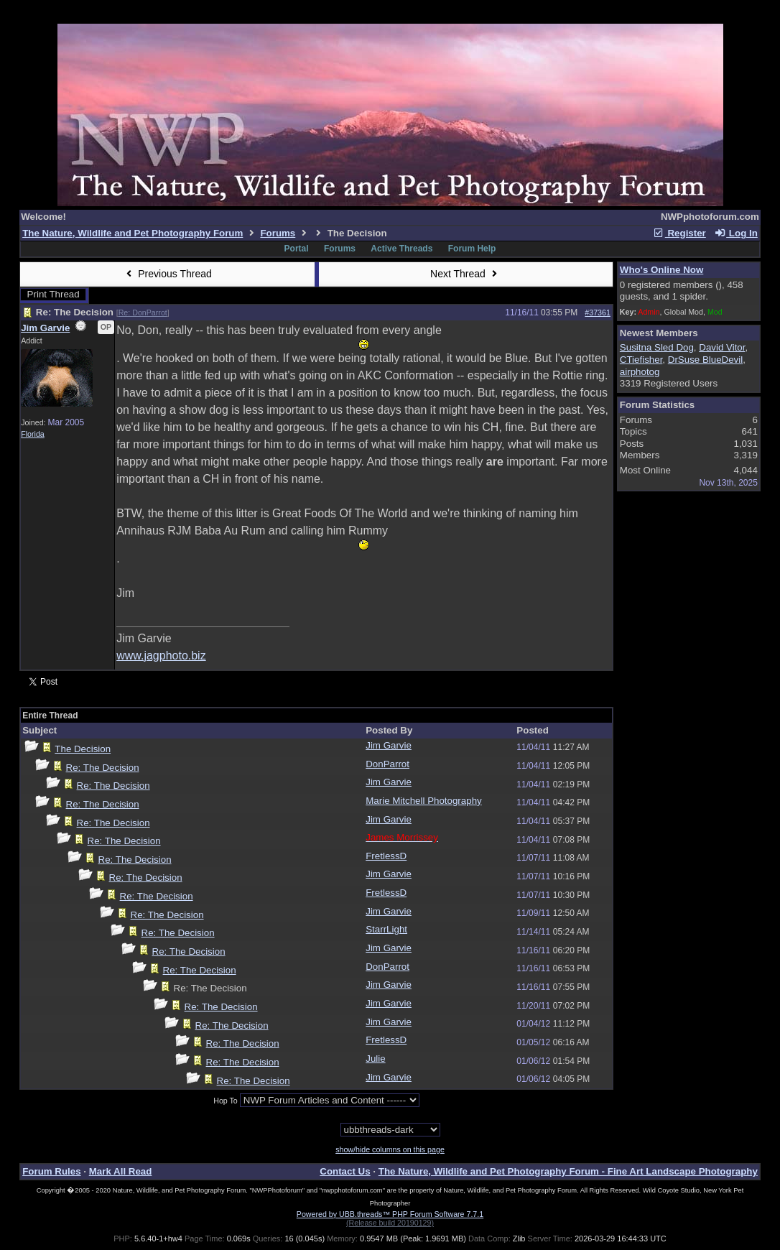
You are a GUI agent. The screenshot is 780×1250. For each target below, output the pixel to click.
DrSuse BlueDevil (705, 359)
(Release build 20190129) (390, 1222)
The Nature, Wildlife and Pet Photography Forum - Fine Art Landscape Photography (568, 1171)
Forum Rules (51, 1171)
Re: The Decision (102, 767)
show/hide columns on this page (390, 1149)
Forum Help (472, 249)
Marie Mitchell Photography (424, 800)
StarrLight (386, 929)
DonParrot (387, 764)
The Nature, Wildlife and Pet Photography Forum (132, 233)
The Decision (83, 749)
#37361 (597, 312)
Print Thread (53, 294)
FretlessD (386, 856)
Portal (296, 249)
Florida (33, 434)
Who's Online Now (661, 269)
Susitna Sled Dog (657, 347)
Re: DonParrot (143, 312)
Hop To (225, 1100)
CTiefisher (641, 359)
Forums (277, 233)
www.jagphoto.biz (161, 655)
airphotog (640, 371)
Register (679, 233)
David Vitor (722, 347)
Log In (736, 233)
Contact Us (345, 1171)
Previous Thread (167, 273)
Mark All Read (120, 1171)
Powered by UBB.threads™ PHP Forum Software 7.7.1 (390, 1214)
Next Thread (465, 273)
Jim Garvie (45, 328)
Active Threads (401, 249)
